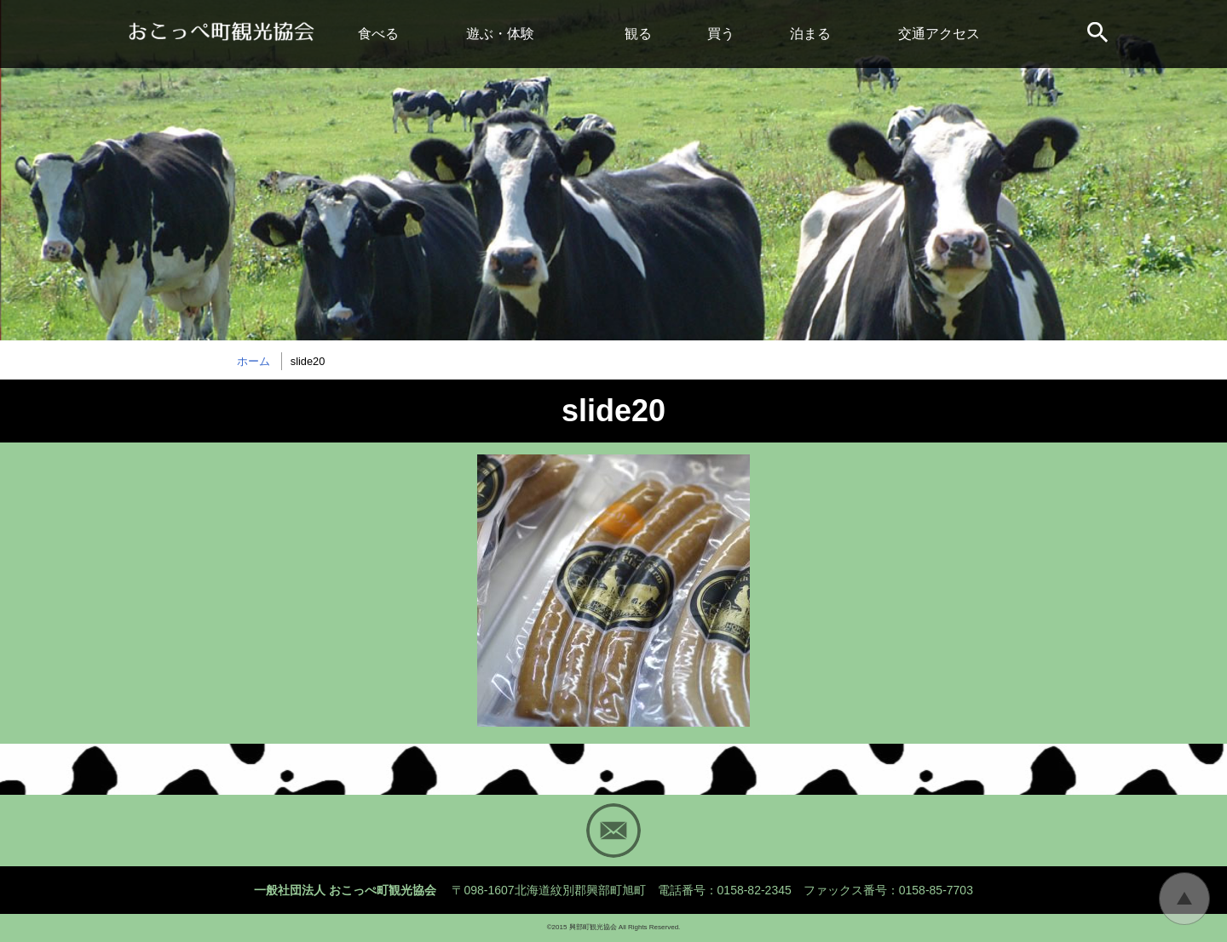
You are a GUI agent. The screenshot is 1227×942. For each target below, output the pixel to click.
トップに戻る (1184, 898)
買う (720, 33)
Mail (613, 830)
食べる (378, 33)
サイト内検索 (1099, 34)
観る (638, 33)
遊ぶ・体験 (500, 33)
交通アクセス (939, 33)
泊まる (810, 33)
